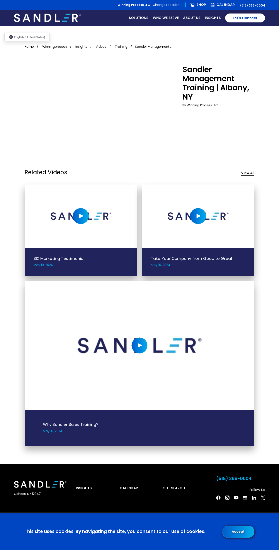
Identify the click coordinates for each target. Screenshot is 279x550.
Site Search (174, 488)
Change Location (166, 5)
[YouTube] (236, 498)
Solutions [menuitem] (138, 17)
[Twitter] (263, 498)
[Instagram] (227, 498)
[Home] (47, 18)
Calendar (225, 4)
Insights (84, 488)
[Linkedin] (254, 498)
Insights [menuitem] (213, 17)
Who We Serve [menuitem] (166, 17)
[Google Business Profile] (245, 498)
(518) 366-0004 (252, 5)
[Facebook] (218, 498)
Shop (201, 4)
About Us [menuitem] (192, 17)
